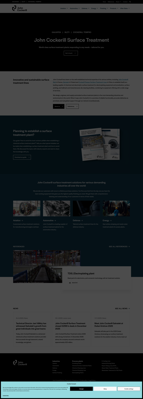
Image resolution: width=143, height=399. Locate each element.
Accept (81, 389)
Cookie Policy (6, 395)
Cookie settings (128, 389)
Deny (105, 389)
